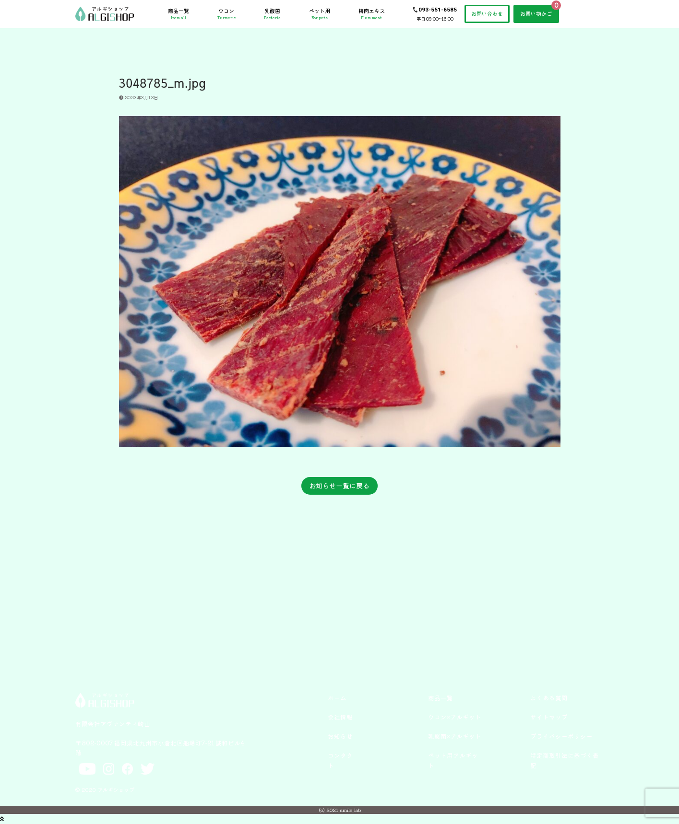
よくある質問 (549, 697)
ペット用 (319, 14)
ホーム (337, 697)
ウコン (226, 14)
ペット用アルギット (453, 760)
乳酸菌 (272, 14)
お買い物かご (536, 13)
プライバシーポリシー (561, 736)
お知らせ (340, 736)
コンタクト (340, 760)
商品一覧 (178, 14)
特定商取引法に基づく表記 (564, 760)
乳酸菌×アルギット (454, 736)
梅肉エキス (371, 14)
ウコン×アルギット (454, 716)
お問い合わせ (487, 13)
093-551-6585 (437, 9)
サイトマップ (549, 716)
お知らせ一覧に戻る (339, 485)
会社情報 (340, 716)
